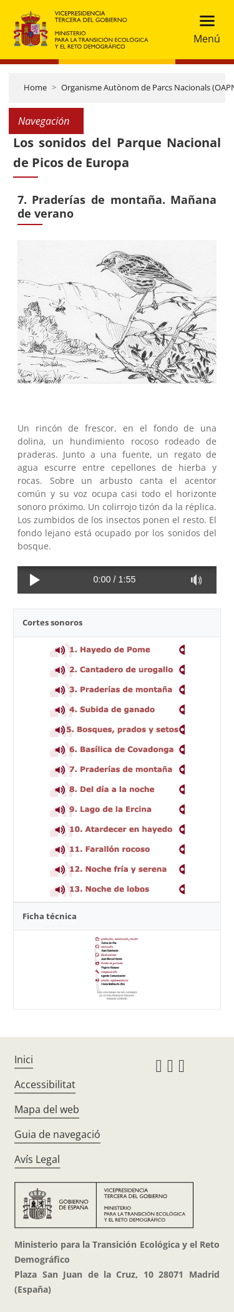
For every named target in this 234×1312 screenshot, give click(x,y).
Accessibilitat (45, 1084)
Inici (23, 1059)
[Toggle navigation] (203, 29)
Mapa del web (46, 1109)
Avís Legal (37, 1159)
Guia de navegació (57, 1134)
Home (35, 87)
